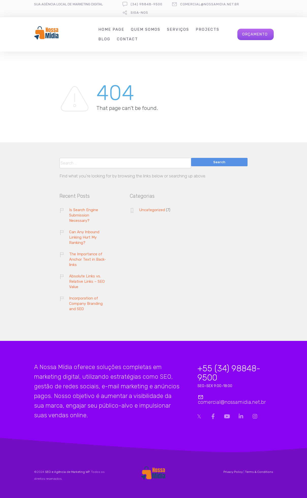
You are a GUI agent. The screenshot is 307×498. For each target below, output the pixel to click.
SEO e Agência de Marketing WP (67, 472)
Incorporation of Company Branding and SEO (86, 303)
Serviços (178, 29)
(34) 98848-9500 (146, 4)
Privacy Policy (233, 472)
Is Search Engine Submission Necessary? (83, 215)
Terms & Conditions (259, 472)
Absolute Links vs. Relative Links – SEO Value (87, 281)
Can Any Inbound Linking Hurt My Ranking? (84, 237)
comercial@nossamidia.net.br (209, 4)
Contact (127, 39)
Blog (104, 39)
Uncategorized (152, 210)
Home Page (111, 29)
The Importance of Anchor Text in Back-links (87, 259)
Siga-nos (139, 12)
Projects (207, 29)
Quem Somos (145, 29)
